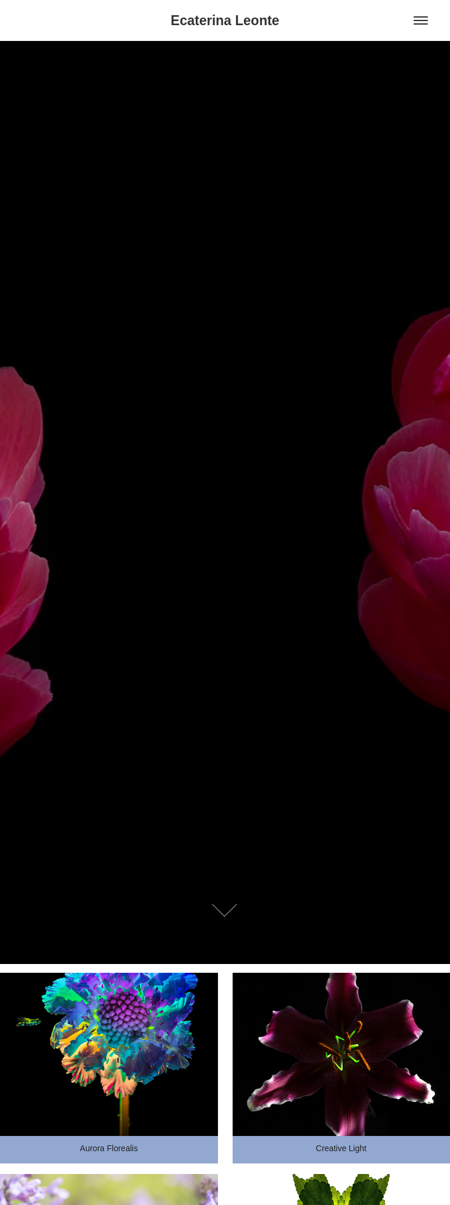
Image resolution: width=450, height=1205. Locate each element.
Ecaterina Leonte (225, 20)
